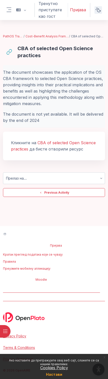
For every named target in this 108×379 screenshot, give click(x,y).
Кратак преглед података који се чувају (33, 254)
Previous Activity (54, 193)
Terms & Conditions (19, 347)
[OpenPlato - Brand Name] (54, 317)
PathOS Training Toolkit (13, 36)
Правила (9, 261)
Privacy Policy (14, 336)
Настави (54, 374)
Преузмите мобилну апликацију (26, 268)
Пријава (78, 9)
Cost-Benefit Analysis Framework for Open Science (47, 36)
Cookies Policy (54, 367)
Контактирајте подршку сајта (32, 234)
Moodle (41, 279)
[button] (21, 10)
